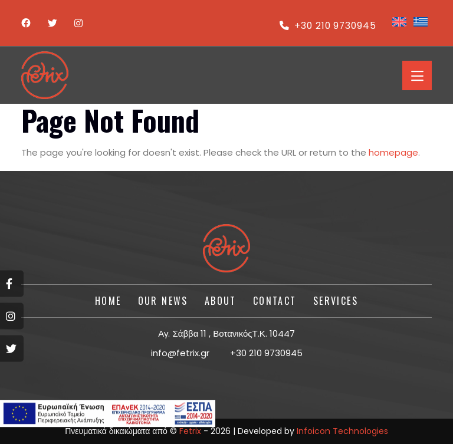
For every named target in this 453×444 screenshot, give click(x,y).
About (221, 301)
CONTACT (275, 301)
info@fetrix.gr (180, 353)
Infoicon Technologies (342, 431)
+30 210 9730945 (326, 25)
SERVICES (335, 301)
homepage (393, 152)
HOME (108, 301)
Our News (163, 301)
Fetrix (190, 431)
